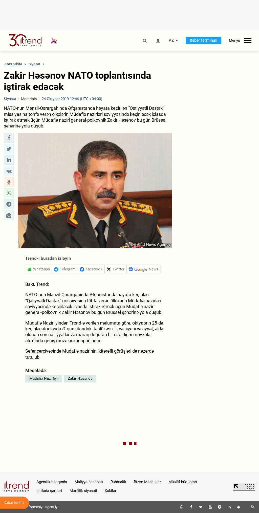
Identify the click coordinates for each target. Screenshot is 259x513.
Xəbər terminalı (203, 40)
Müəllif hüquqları (182, 482)
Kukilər (110, 490)
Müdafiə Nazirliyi (43, 378)
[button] (8, 138)
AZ (171, 40)
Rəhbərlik (118, 482)
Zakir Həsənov (80, 378)
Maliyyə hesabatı (89, 482)
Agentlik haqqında (51, 482)
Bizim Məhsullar (147, 482)
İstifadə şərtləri (49, 490)
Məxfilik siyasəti (83, 490)
